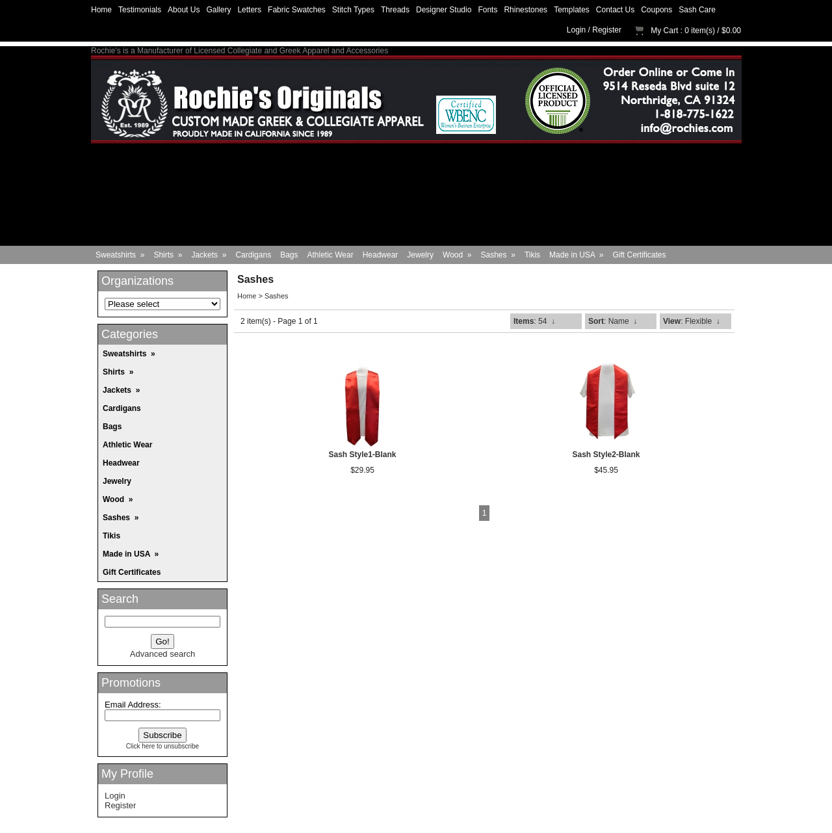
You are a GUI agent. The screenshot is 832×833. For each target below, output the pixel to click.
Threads (395, 9)
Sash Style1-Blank (362, 454)
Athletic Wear (330, 254)
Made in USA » (576, 254)
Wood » (457, 254)
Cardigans (253, 254)
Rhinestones (525, 9)
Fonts (487, 9)
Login (576, 29)
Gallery (218, 9)
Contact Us (615, 9)
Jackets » (208, 254)
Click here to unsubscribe (162, 746)
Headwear (380, 254)
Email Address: (133, 704)
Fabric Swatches (297, 9)
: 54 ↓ (534, 321)
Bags (289, 254)
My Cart (664, 30)
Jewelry (420, 254)
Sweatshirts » (120, 254)
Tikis (532, 254)
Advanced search (162, 654)
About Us (184, 9)
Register (606, 29)
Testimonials (139, 9)
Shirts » (167, 254)
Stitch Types (353, 9)
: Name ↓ (612, 321)
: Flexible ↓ (691, 321)
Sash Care (697, 9)
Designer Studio (443, 9)
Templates (572, 9)
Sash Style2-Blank (606, 454)
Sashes (277, 296)
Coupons (656, 9)
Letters (249, 9)
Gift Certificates (639, 254)
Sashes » (498, 254)
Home (101, 9)
